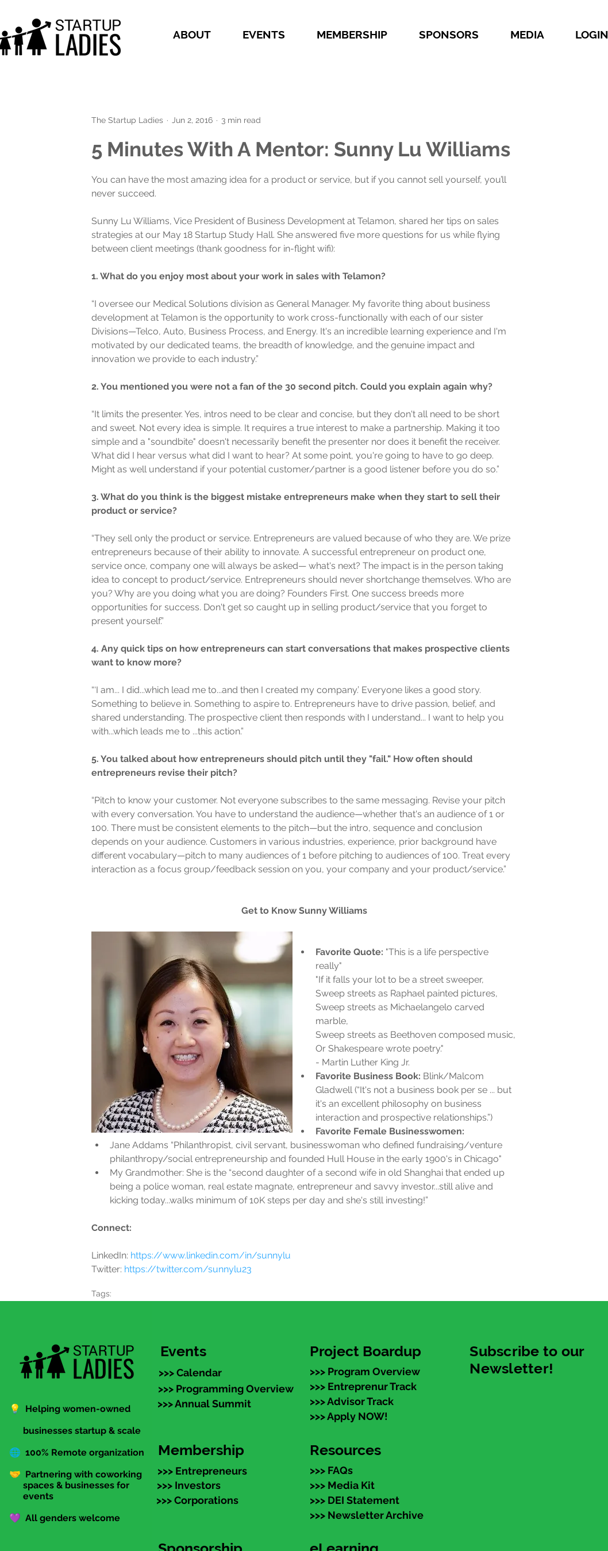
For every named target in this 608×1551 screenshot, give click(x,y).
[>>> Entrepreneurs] (202, 1470)
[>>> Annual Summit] (204, 1403)
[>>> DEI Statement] (354, 1499)
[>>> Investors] (189, 1484)
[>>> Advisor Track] (352, 1401)
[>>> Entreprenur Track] (363, 1386)
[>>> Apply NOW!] (349, 1415)
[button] (198, 34)
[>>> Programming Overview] (226, 1388)
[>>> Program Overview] (365, 1371)
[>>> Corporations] (197, 1499)
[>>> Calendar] (190, 1372)
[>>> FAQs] (331, 1470)
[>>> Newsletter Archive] (367, 1514)
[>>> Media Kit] (342, 1484)
